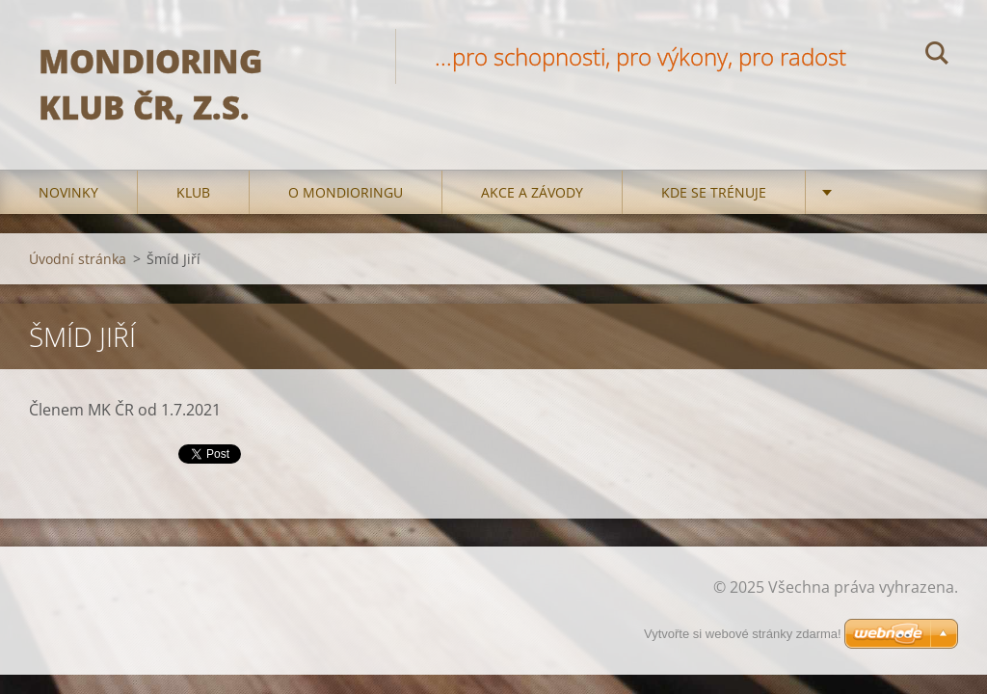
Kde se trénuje (713, 192)
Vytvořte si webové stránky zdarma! (742, 634)
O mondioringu (345, 192)
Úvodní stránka (77, 259)
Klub (193, 192)
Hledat (936, 56)
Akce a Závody (532, 192)
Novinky (68, 192)
